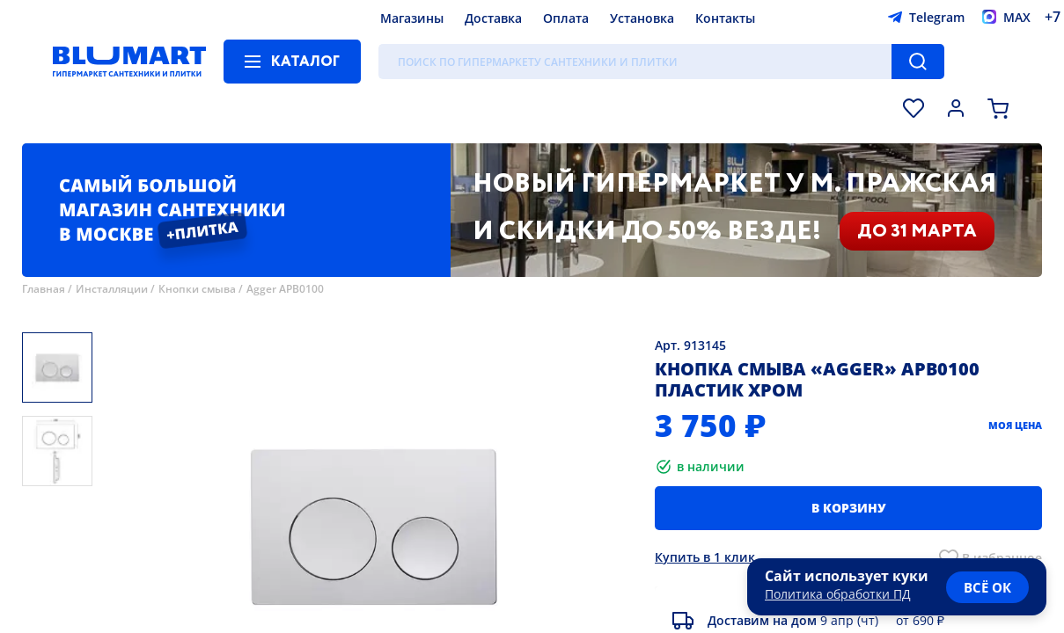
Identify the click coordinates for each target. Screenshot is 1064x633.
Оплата (566, 18)
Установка (642, 18)
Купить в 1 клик (705, 557)
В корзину (848, 507)
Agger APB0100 (285, 288)
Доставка (493, 18)
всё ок (987, 587)
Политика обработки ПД (838, 594)
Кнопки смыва (197, 288)
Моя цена (1015, 425)
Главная (43, 288)
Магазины (412, 18)
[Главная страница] (129, 61)
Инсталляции (112, 288)
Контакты (725, 18)
